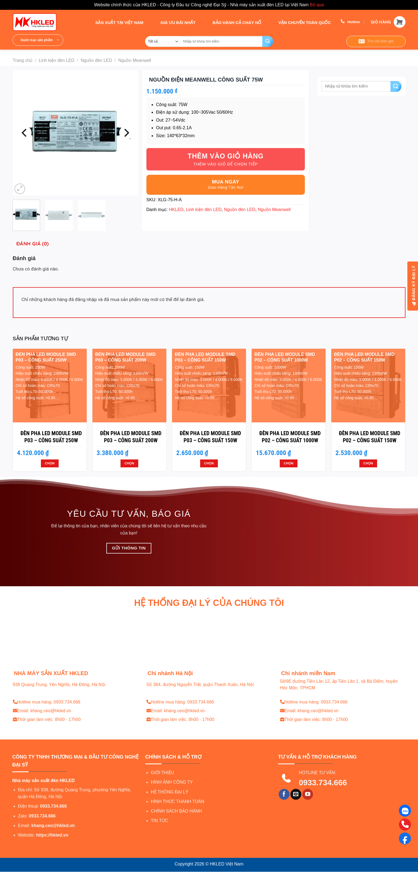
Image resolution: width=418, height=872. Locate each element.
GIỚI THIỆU (162, 772)
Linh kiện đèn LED (56, 60)
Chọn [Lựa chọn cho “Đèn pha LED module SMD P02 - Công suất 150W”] (368, 463)
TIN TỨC (159, 820)
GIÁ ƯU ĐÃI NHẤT (173, 22)
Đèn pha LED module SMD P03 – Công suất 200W (130, 437)
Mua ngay (225, 182)
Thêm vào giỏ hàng (226, 156)
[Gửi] (267, 41)
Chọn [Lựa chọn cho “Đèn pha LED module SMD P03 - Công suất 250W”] (50, 463)
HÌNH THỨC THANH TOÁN (177, 801)
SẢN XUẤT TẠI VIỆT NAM (114, 22)
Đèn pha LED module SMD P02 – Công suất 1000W (290, 437)
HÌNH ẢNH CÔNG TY (172, 782)
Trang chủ (23, 60)
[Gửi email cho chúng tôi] (295, 794)
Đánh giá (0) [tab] (32, 243)
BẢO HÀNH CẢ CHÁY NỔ (232, 22)
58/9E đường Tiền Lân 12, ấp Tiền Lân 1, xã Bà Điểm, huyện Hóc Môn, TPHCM (339, 685)
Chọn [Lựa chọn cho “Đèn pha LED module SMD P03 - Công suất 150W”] (209, 463)
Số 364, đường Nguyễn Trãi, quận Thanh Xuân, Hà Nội (200, 684)
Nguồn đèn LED (96, 60)
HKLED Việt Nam (226, 864)
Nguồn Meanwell (134, 60)
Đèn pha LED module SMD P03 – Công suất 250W (51, 437)
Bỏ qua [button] (317, 4)
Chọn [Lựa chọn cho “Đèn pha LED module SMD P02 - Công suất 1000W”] (288, 463)
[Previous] (25, 132)
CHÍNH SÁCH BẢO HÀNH (176, 811)
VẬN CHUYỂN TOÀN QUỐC (300, 22)
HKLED (176, 209)
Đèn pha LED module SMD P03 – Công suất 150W (210, 437)
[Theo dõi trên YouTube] (307, 794)
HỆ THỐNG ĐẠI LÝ (169, 792)
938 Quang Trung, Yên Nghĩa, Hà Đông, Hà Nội (59, 684)
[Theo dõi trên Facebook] (284, 794)
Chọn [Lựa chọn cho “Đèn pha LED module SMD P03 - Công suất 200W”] (129, 463)
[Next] (126, 132)
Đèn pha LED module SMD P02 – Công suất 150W (369, 437)
